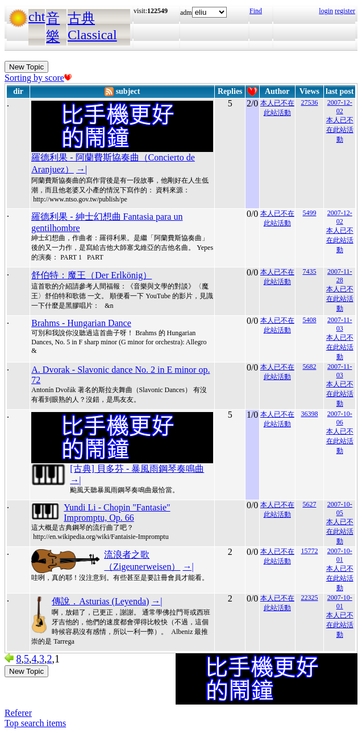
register (345, 11)
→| (81, 169)
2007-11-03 (339, 324)
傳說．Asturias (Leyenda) (100, 601)
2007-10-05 (339, 508)
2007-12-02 (339, 106)
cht (36, 16)
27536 (309, 102)
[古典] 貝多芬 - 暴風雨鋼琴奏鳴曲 (137, 468)
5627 (309, 504)
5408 (309, 320)
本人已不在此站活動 (339, 129)
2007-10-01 (339, 555)
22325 (309, 598)
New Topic (26, 67)
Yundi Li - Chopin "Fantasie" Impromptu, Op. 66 (117, 512)
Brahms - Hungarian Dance (81, 323)
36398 (309, 414)
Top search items (35, 723)
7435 (309, 271)
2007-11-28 (339, 275)
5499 (309, 213)
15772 (309, 551)
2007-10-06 (339, 418)
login (326, 11)
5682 (309, 366)
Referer (18, 713)
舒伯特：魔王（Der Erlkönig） (91, 275)
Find (255, 11)
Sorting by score (38, 78)
